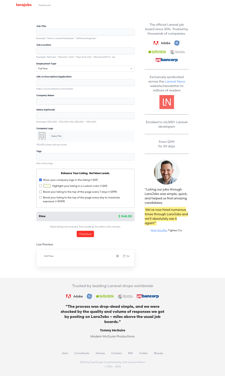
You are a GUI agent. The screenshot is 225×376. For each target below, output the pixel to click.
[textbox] (52, 157)
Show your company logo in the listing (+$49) (70, 179)
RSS (130, 353)
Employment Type (46, 64)
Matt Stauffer (159, 230)
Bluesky (158, 353)
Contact (116, 353)
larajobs (24, 5)
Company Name (45, 95)
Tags (39, 151)
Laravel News (175, 81)
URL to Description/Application (54, 77)
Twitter (143, 353)
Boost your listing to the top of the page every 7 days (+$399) (80, 191)
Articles (100, 353)
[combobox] (85, 156)
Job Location (43, 45)
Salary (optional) (45, 110)
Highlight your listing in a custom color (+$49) (79, 185)
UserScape (97, 362)
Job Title (41, 26)
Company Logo (44, 128)
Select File (56, 136)
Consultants (81, 353)
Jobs (65, 353)
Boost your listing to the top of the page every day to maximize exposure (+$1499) (81, 199)
